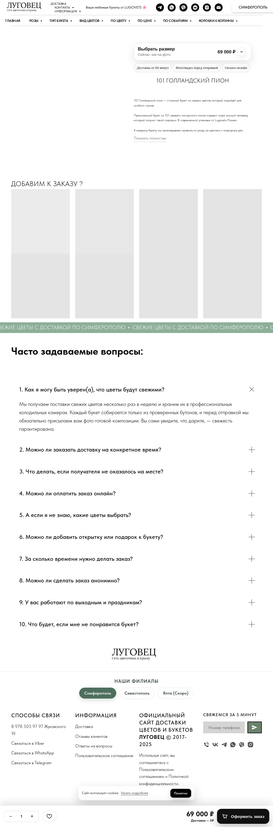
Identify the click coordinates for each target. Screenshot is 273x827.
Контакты (63, 7)
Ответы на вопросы (93, 745)
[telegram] (160, 7)
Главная (12, 21)
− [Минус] (10, 816)
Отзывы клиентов (91, 736)
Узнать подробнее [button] (134, 793)
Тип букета (59, 21)
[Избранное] (49, 816)
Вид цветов (89, 21)
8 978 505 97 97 (27, 726)
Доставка (58, 4)
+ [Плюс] (32, 816)
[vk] (215, 744)
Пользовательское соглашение (104, 755)
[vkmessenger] (195, 7)
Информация (66, 11)
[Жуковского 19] (206, 744)
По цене (145, 21)
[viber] (183, 7)
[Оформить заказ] (243, 816)
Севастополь (137, 693)
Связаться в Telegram (31, 762)
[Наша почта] (219, 7)
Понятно (180, 793)
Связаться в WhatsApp (32, 752)
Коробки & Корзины (216, 21)
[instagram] (207, 7)
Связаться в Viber (27, 743)
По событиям (175, 21)
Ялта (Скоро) (175, 693)
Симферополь (97, 693)
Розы (34, 21)
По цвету (119, 21)
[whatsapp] (172, 7)
